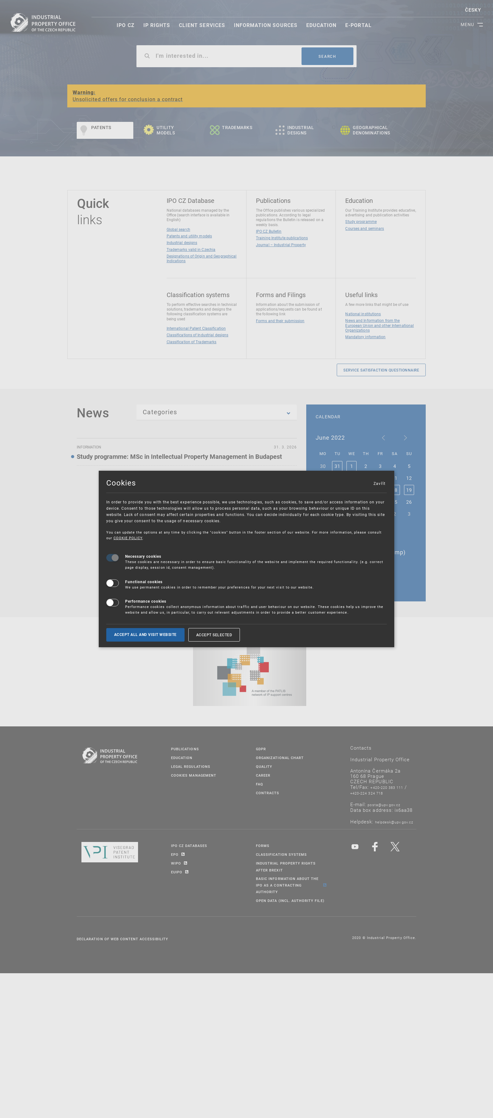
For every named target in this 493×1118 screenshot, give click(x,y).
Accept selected (214, 634)
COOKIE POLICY (128, 537)
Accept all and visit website (145, 634)
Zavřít (379, 483)
